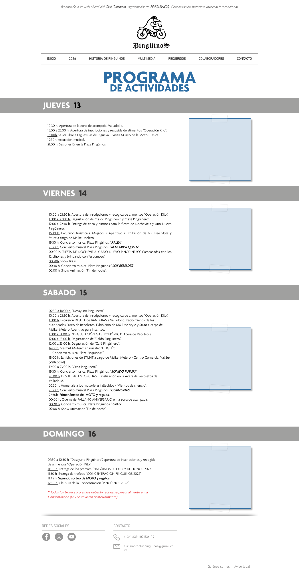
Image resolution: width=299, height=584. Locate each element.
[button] (72, 59)
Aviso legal (242, 567)
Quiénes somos (219, 567)
